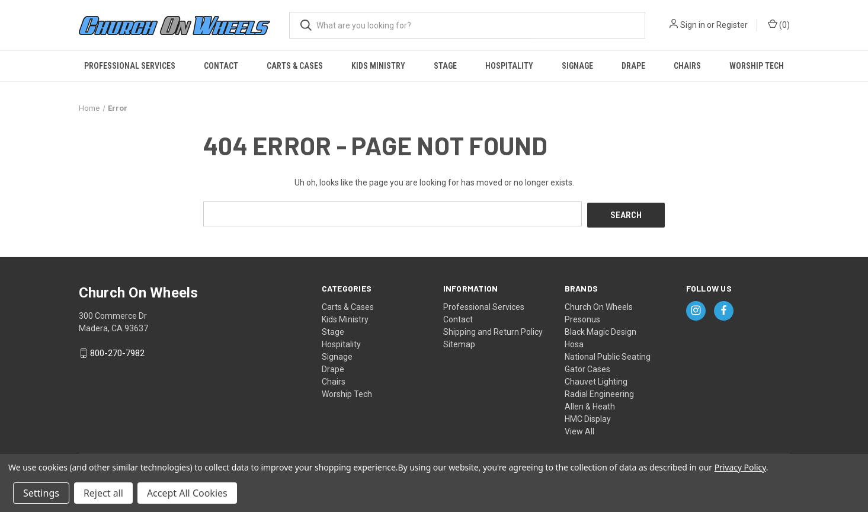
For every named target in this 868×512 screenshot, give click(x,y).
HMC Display (588, 417)
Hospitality (509, 66)
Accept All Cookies (187, 493)
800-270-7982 (117, 352)
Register (732, 25)
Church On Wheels (599, 305)
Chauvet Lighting (596, 380)
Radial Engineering (599, 392)
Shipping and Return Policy (493, 330)
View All (579, 429)
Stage (445, 66)
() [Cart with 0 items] (779, 24)
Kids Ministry (378, 66)
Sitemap (459, 342)
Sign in (692, 25)
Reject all (103, 493)
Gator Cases (587, 367)
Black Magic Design (600, 330)
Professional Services (129, 66)
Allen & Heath (590, 404)
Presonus (582, 317)
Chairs (687, 66)
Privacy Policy (740, 467)
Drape (633, 66)
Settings (41, 493)
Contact (221, 66)
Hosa (574, 342)
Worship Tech (756, 66)
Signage (577, 66)
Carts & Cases (295, 66)
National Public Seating (608, 355)
